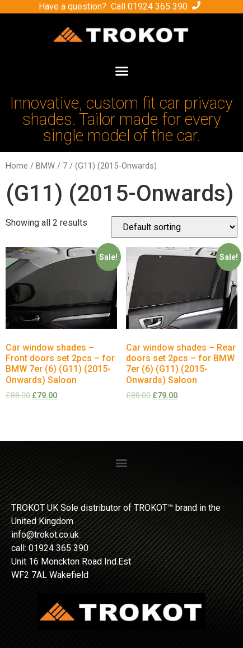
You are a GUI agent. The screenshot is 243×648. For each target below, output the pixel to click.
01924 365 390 (158, 6)
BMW (45, 166)
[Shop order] (174, 227)
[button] (121, 71)
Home (17, 166)
